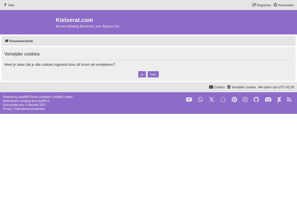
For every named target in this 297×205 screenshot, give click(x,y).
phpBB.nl (44, 100)
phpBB (23, 97)
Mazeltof (33, 104)
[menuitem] (8, 5)
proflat (14, 104)
